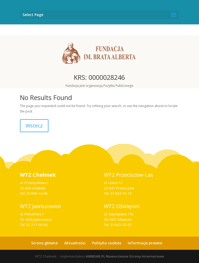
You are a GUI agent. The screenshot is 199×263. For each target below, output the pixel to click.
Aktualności (75, 242)
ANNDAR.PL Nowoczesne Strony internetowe (125, 256)
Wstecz (34, 125)
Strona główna (44, 242)
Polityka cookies (106, 242)
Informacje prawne (145, 242)
